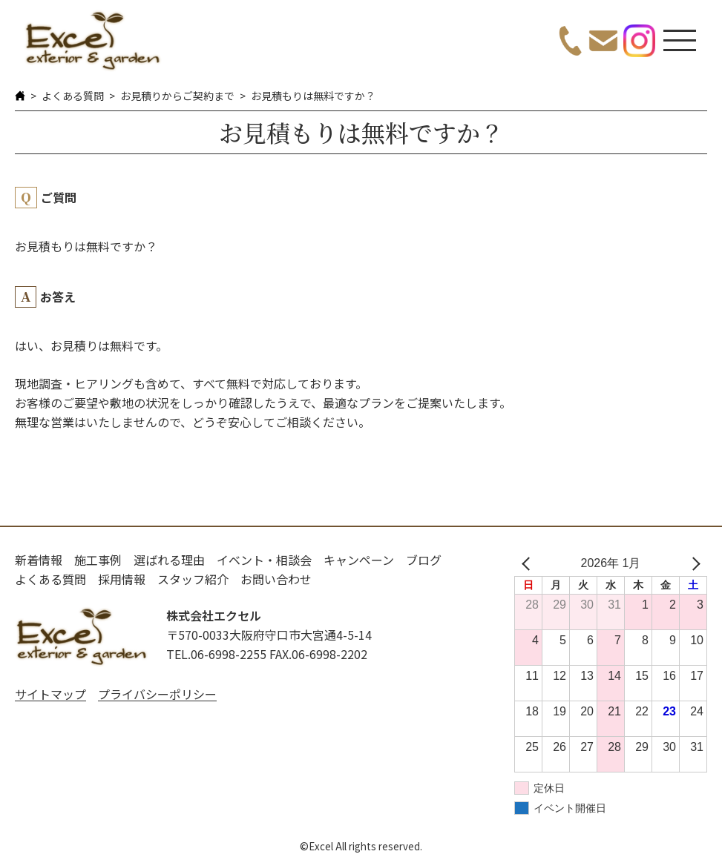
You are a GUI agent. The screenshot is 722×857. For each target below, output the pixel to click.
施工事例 (98, 560)
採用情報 (121, 579)
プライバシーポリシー (157, 694)
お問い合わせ (276, 579)
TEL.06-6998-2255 (216, 654)
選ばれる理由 (169, 560)
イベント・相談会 (264, 560)
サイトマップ (50, 694)
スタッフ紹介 (193, 579)
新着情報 (38, 560)
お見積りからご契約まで (177, 95)
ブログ (424, 560)
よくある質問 (73, 95)
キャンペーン (359, 560)
